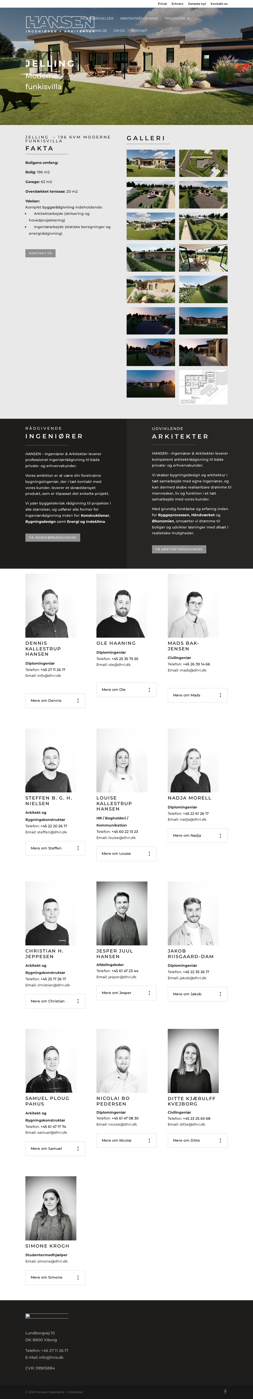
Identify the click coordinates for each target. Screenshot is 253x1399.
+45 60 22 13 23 (125, 831)
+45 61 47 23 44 (125, 971)
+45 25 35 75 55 (125, 658)
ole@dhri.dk (119, 664)
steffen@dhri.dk (52, 832)
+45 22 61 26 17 (196, 813)
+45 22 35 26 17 (196, 972)
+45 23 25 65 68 (196, 1118)
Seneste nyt (197, 4)
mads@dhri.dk (193, 670)
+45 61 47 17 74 (54, 1126)
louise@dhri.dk (122, 837)
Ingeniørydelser (96, 18)
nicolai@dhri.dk (122, 1124)
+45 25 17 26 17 (54, 979)
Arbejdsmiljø (93, 31)
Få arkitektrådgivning (179, 549)
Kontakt (139, 31)
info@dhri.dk (49, 675)
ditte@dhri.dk (192, 1124)
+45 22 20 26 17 (54, 826)
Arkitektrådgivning (139, 18)
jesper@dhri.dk (122, 977)
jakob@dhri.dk (193, 978)
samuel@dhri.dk (52, 1132)
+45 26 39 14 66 (196, 664)
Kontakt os (219, 4)
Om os (119, 31)
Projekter (175, 18)
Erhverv (177, 4)
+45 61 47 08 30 (125, 1118)
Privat (162, 4)
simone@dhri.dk (52, 1261)
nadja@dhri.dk (193, 819)
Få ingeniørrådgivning (53, 537)
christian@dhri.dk (53, 985)
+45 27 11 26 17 (53, 669)
